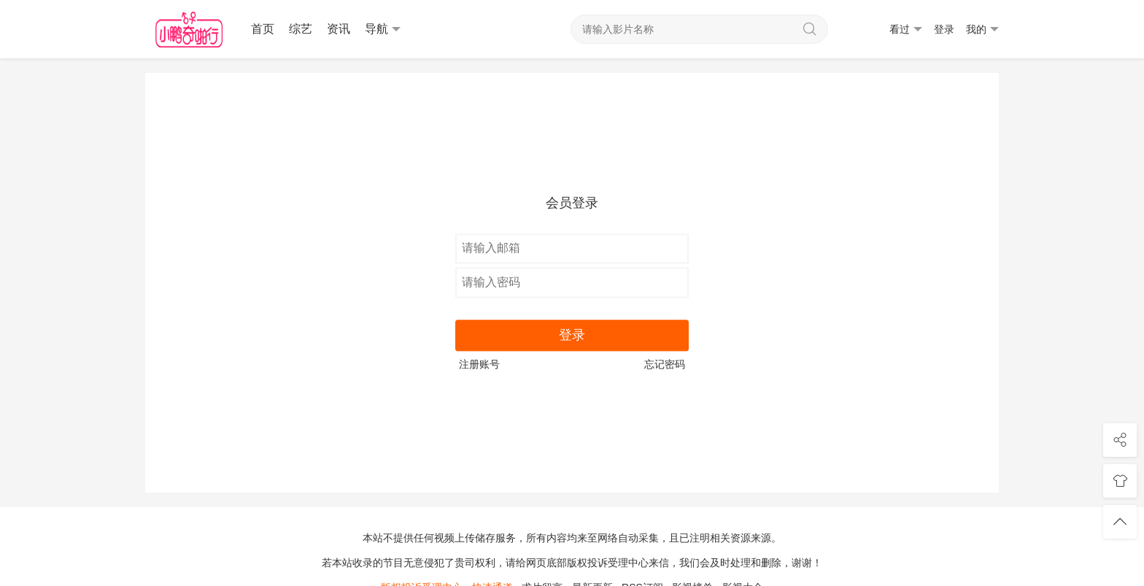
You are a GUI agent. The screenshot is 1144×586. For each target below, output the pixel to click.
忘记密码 (664, 364)
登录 (944, 29)
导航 (383, 29)
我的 (982, 29)
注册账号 (479, 364)
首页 (262, 29)
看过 (905, 29)
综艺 (300, 29)
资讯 (338, 29)
